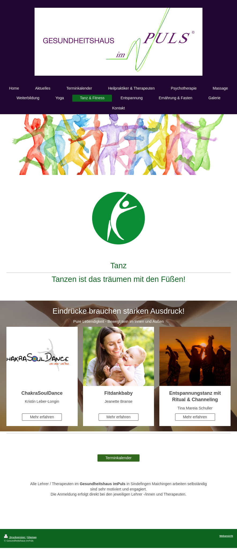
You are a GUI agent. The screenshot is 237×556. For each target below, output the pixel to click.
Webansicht (226, 536)
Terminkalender (119, 458)
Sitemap (31, 537)
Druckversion (15, 537)
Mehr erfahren (42, 417)
